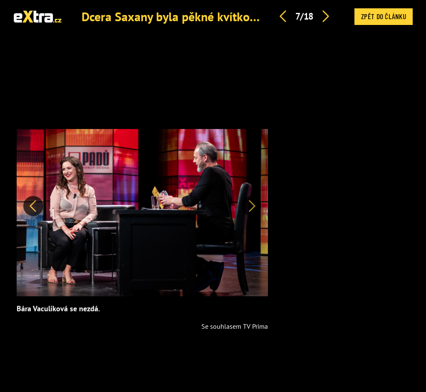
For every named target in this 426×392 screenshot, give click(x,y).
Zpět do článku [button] (383, 16)
